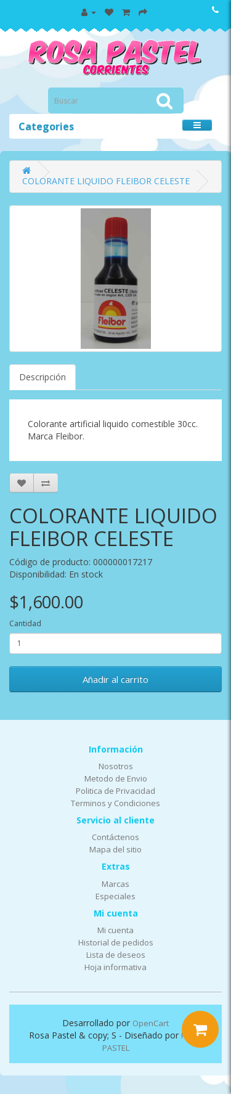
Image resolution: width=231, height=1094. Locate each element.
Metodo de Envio (115, 778)
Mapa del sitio (115, 849)
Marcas (115, 883)
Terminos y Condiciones (115, 803)
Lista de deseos (115, 954)
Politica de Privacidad (115, 790)
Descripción (42, 377)
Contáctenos (115, 837)
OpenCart (150, 1023)
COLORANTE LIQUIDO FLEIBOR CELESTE (106, 181)
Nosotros (116, 766)
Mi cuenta (115, 930)
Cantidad (25, 623)
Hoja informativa (115, 967)
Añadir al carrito (115, 679)
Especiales (115, 896)
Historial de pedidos (115, 942)
